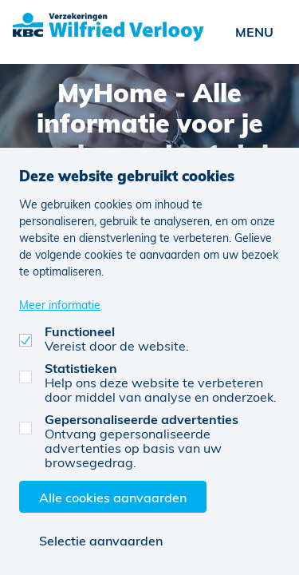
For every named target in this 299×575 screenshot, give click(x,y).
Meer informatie (59, 304)
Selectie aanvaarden (101, 540)
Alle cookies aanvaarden (113, 497)
